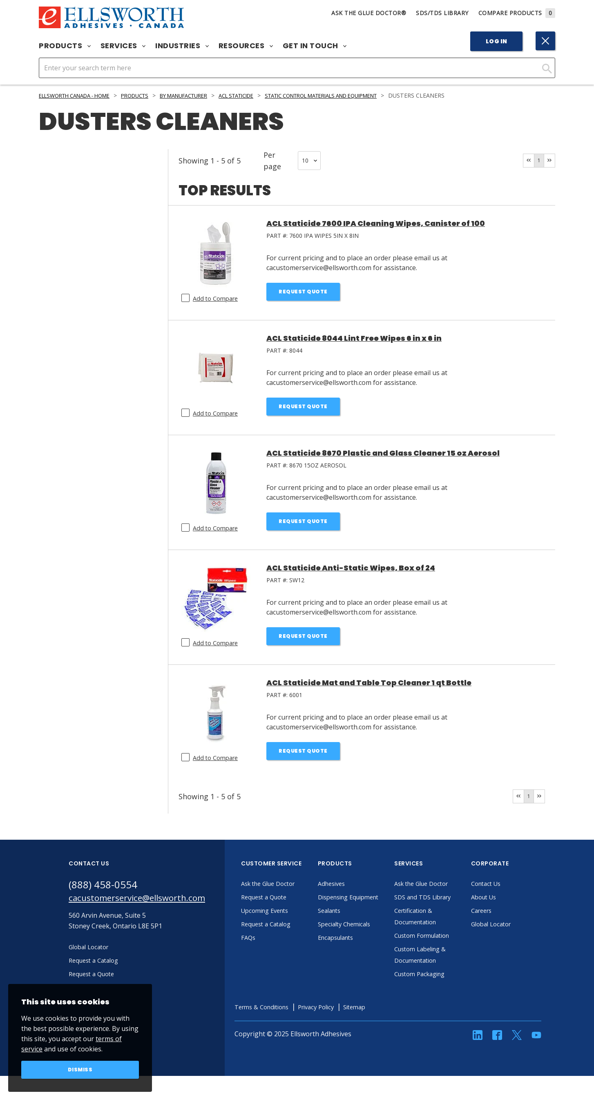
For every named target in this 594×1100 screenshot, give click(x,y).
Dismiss (80, 1069)
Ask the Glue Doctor (292, 885)
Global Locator (514, 925)
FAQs (269, 939)
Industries (182, 46)
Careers (504, 912)
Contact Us (508, 885)
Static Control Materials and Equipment (364, 95)
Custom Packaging (443, 986)
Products (65, 46)
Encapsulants (359, 950)
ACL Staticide (264, 95)
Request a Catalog (289, 925)
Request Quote (303, 292)
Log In (496, 41)
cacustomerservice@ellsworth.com (147, 901)
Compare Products (517, 13)
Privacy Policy (346, 1019)
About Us (506, 898)
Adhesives (354, 885)
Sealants (352, 923)
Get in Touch (315, 46)
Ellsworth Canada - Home (80, 95)
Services (123, 46)
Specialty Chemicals (368, 936)
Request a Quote (287, 898)
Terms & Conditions (285, 1019)
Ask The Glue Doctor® (368, 13)
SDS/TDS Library (442, 13)
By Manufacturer (204, 95)
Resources (246, 46)
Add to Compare (217, 298)
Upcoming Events (288, 912)
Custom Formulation (446, 948)
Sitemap (388, 1019)
